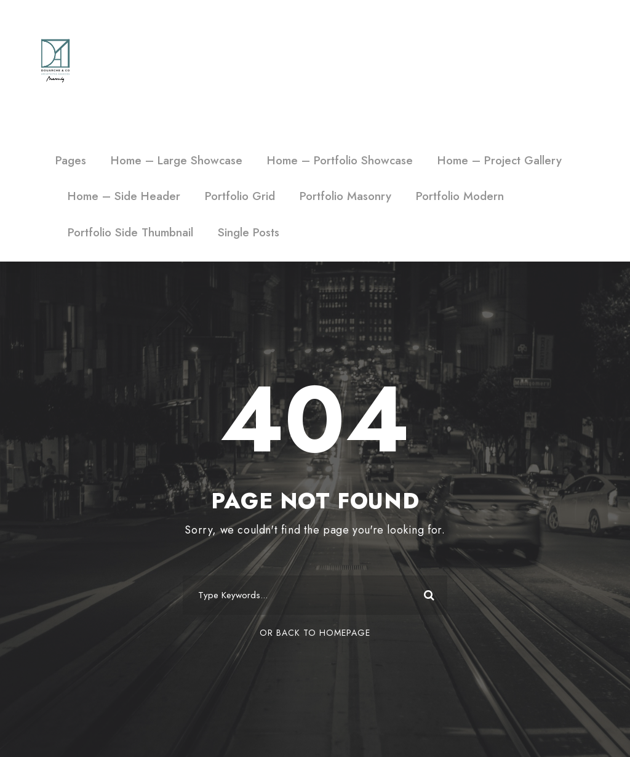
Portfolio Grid (240, 196)
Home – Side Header (124, 196)
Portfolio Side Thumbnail (130, 232)
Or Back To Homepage (315, 633)
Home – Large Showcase (176, 160)
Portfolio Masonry (345, 196)
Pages (70, 160)
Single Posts (248, 232)
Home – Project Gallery (499, 160)
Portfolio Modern (460, 196)
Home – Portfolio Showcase (340, 160)
